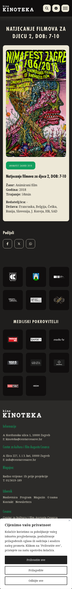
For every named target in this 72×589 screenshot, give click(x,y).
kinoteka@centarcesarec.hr (24, 439)
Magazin (39, 497)
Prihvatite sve (36, 560)
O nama (52, 497)
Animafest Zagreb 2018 (20, 166)
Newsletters (23, 502)
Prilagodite (36, 570)
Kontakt (8, 502)
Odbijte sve (36, 580)
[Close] (69, 520)
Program (25, 497)
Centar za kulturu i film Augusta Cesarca (30, 517)
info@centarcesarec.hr (21, 460)
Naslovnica (10, 497)
